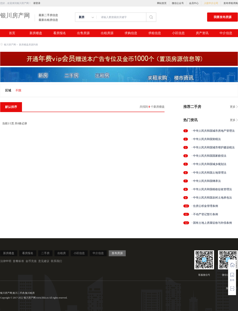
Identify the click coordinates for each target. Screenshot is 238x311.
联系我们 (56, 261)
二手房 (45, 253)
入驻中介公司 (211, 3)
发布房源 (117, 253)
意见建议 (43, 261)
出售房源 (83, 33)
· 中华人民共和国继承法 (206, 180)
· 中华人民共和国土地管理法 (209, 172)
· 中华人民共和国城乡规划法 (209, 164)
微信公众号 (178, 3)
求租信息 (155, 33)
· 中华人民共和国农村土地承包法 (212, 197)
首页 (12, 33)
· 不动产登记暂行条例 (205, 214)
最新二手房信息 (48, 15)
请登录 (36, 3)
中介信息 (226, 33)
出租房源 (107, 33)
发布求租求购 (231, 3)
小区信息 (178, 33)
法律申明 (5, 261)
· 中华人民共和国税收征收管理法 (212, 189)
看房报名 (59, 33)
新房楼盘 (36, 33)
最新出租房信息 (48, 20)
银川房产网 (15, 15)
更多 (232, 106)
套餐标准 (18, 261)
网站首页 (162, 3)
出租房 (61, 253)
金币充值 (31, 261)
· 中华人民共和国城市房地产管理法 (213, 130)
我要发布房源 (222, 17)
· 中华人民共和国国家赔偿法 (209, 155)
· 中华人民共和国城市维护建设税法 (213, 147)
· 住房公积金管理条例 (205, 205)
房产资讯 (202, 33)
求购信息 (131, 33)
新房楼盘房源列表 (28, 44)
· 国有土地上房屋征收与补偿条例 (212, 222)
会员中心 (194, 3)
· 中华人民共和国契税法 (206, 139)
